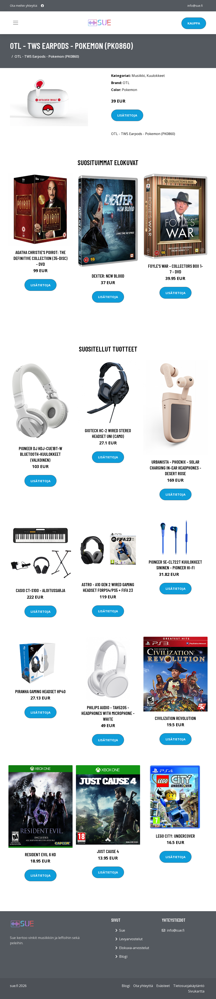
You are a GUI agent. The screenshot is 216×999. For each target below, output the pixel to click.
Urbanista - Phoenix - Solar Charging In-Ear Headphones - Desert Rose (175, 467)
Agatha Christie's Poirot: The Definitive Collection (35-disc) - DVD (41, 258)
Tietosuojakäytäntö (188, 985)
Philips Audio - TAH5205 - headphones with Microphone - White (108, 713)
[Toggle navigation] (15, 23)
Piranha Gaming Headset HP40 (40, 691)
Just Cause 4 (108, 851)
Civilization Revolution (175, 718)
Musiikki (138, 75)
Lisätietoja (127, 115)
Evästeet (163, 985)
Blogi (123, 956)
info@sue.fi (195, 6)
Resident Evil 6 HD (40, 854)
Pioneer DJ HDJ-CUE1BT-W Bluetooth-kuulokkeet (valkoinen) (40, 454)
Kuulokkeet (156, 75)
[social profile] (42, 6)
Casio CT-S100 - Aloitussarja (40, 590)
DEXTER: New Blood (108, 275)
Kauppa (194, 23)
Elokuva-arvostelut (134, 948)
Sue (122, 930)
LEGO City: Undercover (175, 836)
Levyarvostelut (131, 939)
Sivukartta (196, 991)
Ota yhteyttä (143, 985)
